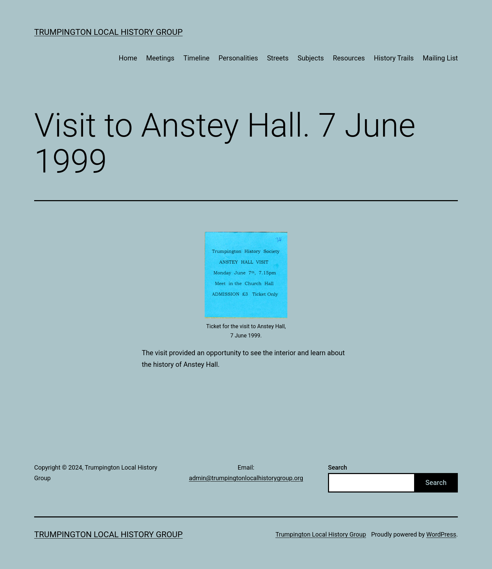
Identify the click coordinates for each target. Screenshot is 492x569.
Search (337, 467)
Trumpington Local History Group (108, 32)
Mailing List (440, 58)
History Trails (394, 58)
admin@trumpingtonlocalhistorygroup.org (246, 478)
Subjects (311, 58)
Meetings (160, 58)
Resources (349, 58)
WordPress (441, 534)
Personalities (238, 58)
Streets (277, 58)
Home (128, 58)
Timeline (196, 58)
